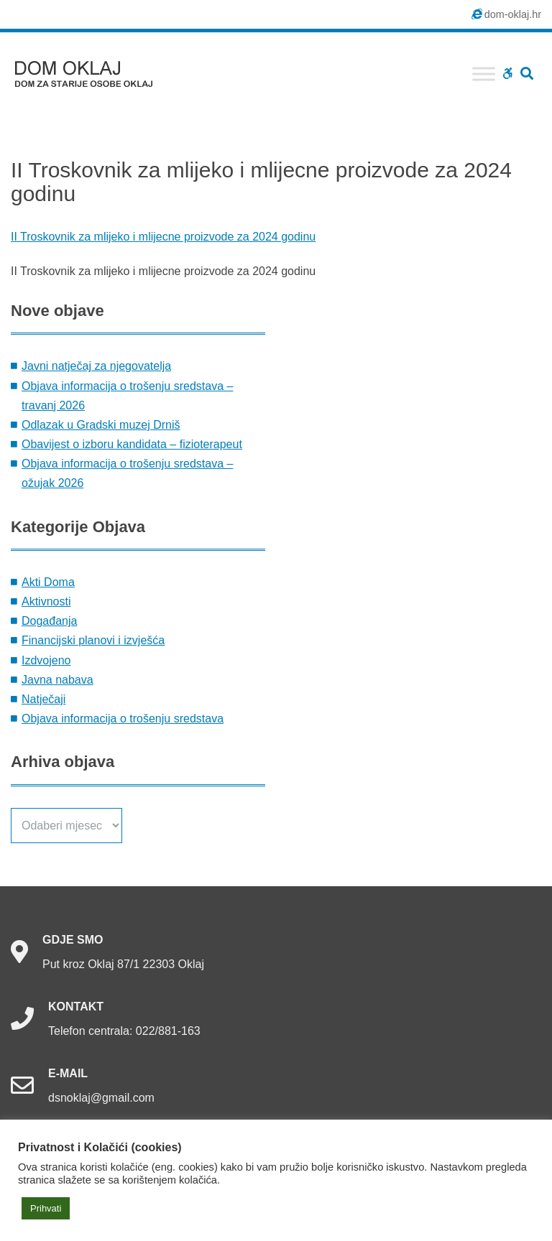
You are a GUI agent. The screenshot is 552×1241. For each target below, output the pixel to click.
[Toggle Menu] (483, 73)
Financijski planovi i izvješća (93, 640)
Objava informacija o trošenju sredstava (123, 718)
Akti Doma (48, 582)
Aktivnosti (46, 601)
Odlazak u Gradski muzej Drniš (101, 425)
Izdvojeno (46, 660)
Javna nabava (57, 680)
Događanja (49, 621)
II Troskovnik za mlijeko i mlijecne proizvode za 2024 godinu (163, 237)
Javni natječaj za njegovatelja (96, 366)
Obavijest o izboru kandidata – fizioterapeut (132, 444)
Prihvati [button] (45, 1208)
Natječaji (43, 699)
